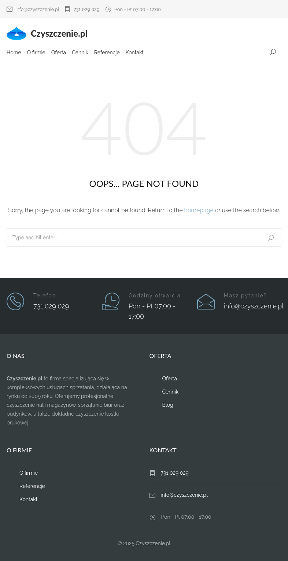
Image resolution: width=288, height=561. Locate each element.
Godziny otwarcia (155, 295)
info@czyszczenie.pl (37, 9)
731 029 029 (87, 9)
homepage (199, 210)
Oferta (58, 52)
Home (14, 52)
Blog (167, 405)
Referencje (107, 52)
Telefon (44, 295)
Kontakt (135, 52)
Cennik (80, 52)
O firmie (36, 52)
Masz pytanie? (245, 295)
